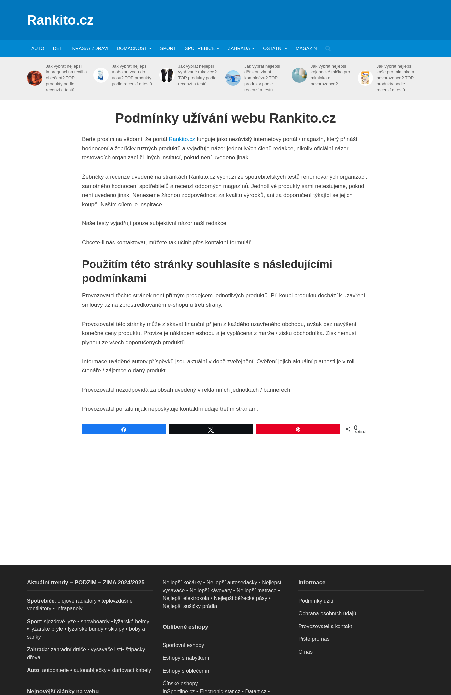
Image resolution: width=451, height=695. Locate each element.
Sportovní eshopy (183, 645)
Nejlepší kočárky (182, 582)
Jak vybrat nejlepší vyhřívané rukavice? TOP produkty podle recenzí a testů (197, 75)
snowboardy (95, 621)
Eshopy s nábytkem (186, 658)
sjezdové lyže (60, 621)
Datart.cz (255, 691)
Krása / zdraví (90, 48)
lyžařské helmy (131, 621)
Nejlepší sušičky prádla (190, 606)
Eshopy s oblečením (187, 671)
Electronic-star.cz (220, 691)
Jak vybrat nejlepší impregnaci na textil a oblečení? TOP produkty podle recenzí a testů (66, 78)
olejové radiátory (77, 601)
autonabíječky (90, 670)
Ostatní (273, 48)
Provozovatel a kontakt (325, 626)
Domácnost (132, 48)
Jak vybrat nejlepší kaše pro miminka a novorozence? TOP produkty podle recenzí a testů (395, 78)
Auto (37, 48)
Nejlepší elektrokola (186, 598)
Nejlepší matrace (257, 590)
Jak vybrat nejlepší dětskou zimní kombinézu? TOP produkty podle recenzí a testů (262, 78)
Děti (58, 48)
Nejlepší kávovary (211, 590)
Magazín (306, 48)
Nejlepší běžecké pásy (240, 598)
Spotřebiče (200, 48)
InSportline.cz (179, 691)
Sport (168, 48)
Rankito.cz (60, 20)
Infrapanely (69, 608)
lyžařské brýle (46, 629)
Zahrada (239, 48)
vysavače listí (106, 649)
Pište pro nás (313, 639)
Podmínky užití (315, 601)
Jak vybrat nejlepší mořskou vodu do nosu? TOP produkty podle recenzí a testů (132, 75)
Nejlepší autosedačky (232, 582)
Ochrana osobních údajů (327, 613)
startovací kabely (131, 670)
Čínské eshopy (180, 683)
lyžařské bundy (85, 629)
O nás (305, 652)
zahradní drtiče (68, 649)
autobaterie (55, 670)
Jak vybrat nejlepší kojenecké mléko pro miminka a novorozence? (330, 75)
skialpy (116, 629)
